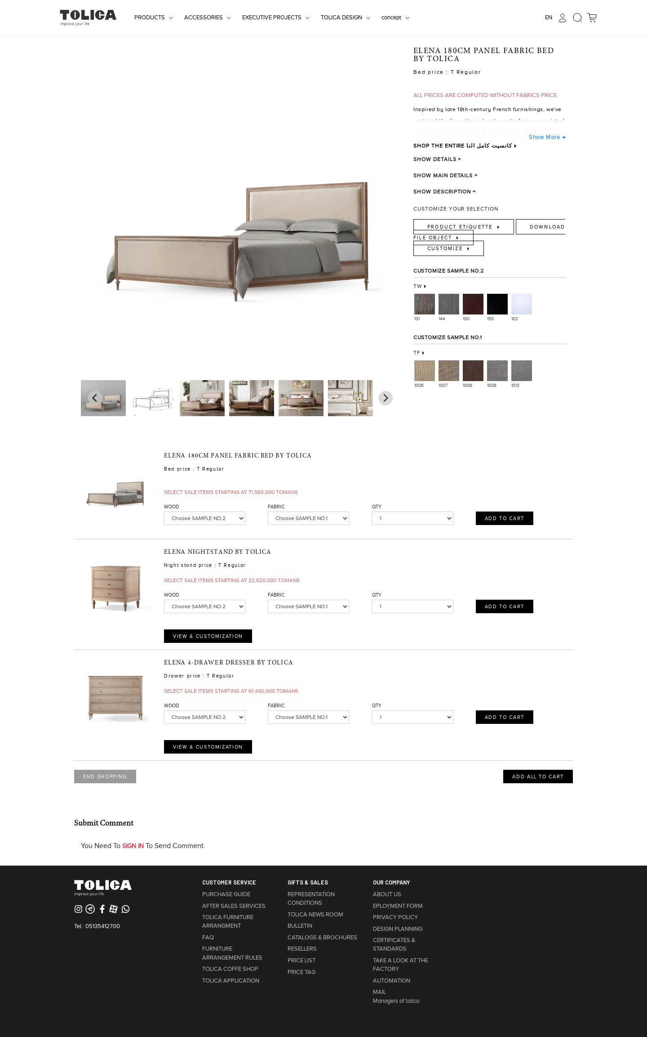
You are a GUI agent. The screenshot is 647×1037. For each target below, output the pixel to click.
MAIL (379, 992)
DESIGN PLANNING (397, 929)
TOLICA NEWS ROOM (315, 914)
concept (391, 17)
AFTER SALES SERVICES (234, 906)
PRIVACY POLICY (395, 917)
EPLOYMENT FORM (398, 906)
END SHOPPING (105, 776)
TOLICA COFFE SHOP (230, 969)
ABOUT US (387, 894)
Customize (446, 248)
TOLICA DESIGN (341, 17)
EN (548, 17)
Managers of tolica (396, 1001)
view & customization (208, 636)
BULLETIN (300, 926)
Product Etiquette (461, 226)
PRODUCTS (149, 17)
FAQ (208, 937)
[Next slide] (95, 398)
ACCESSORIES (203, 17)
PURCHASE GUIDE (226, 894)
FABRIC (276, 506)
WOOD (171, 506)
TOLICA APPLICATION (230, 981)
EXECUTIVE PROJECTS (271, 17)
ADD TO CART (504, 518)
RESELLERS (302, 949)
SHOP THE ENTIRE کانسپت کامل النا (462, 146)
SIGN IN (133, 846)
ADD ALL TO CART (538, 776)
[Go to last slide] (385, 398)
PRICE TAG (301, 972)
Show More (544, 137)
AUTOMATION (391, 981)
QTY (376, 506)
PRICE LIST (301, 960)
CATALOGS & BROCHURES (322, 937)
